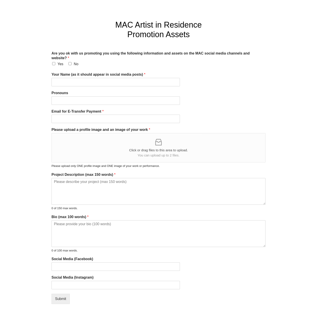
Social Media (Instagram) (72, 277)
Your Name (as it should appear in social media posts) (98, 74)
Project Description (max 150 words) (83, 174)
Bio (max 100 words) (70, 217)
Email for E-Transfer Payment (77, 111)
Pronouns (59, 93)
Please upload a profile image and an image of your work (100, 130)
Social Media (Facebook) (72, 259)
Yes (60, 64)
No (76, 64)
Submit (60, 299)
